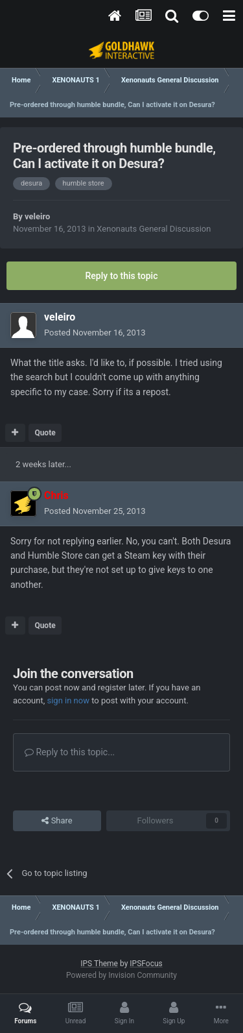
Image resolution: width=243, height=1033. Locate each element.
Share (56, 821)
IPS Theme (99, 963)
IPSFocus (146, 963)
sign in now (68, 700)
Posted (95, 332)
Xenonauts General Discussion (154, 229)
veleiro (37, 216)
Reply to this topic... (70, 752)
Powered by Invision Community (121, 975)
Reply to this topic (122, 276)
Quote (44, 432)
